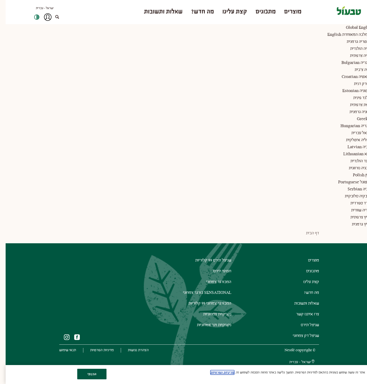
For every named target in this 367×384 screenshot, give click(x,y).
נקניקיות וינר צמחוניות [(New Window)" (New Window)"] (208, 329)
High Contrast (31, 19)
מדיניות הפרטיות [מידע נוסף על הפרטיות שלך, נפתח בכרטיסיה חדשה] (216, 372)
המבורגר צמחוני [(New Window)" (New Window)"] (213, 286)
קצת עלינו (305, 286)
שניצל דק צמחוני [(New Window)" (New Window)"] (300, 340)
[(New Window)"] (71, 342)
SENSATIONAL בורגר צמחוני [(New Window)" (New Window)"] (201, 297)
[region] (183, 374)
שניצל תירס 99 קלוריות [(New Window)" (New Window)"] (208, 264)
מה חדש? (305, 297)
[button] (54, 19)
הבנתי (86, 374)
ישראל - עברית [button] (39, 10)
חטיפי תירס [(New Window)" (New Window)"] (217, 275)
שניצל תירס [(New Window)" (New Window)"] (304, 329)
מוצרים (307, 264)
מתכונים (307, 275)
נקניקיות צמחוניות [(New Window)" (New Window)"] (212, 318)
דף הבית (306, 237)
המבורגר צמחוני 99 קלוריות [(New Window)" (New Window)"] (204, 308)
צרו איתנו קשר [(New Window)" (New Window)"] (301, 318)
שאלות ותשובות (301, 308)
